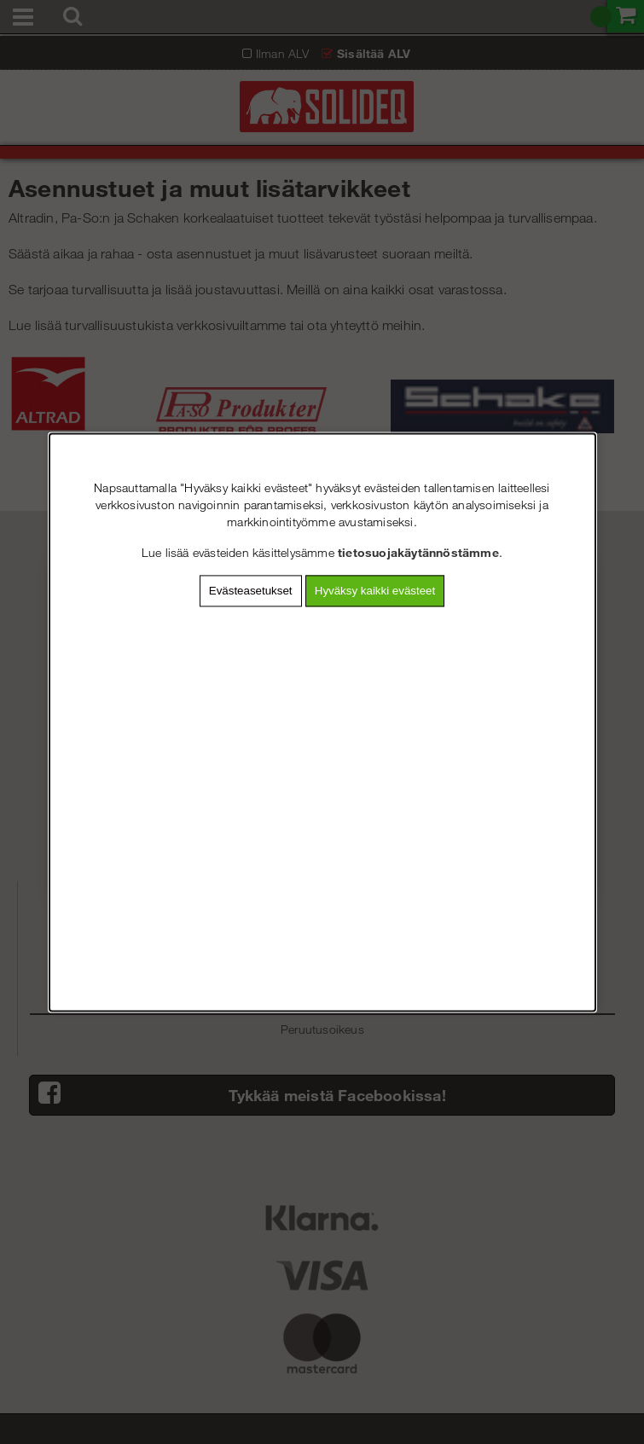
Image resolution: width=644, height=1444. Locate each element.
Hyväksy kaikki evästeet (375, 590)
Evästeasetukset (251, 590)
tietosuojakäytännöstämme (418, 552)
